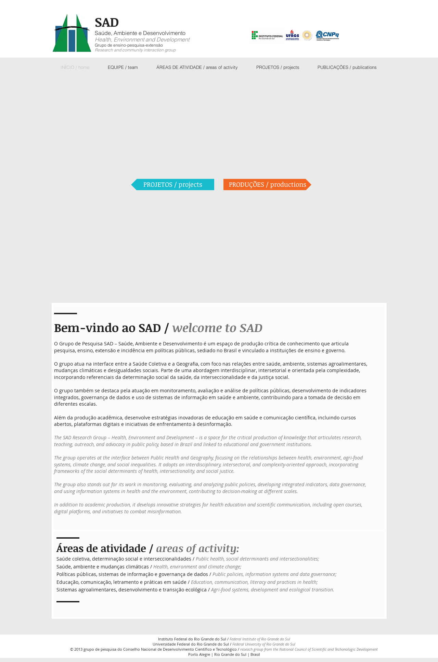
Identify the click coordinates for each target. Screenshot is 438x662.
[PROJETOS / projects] (172, 184)
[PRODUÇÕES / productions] (267, 184)
